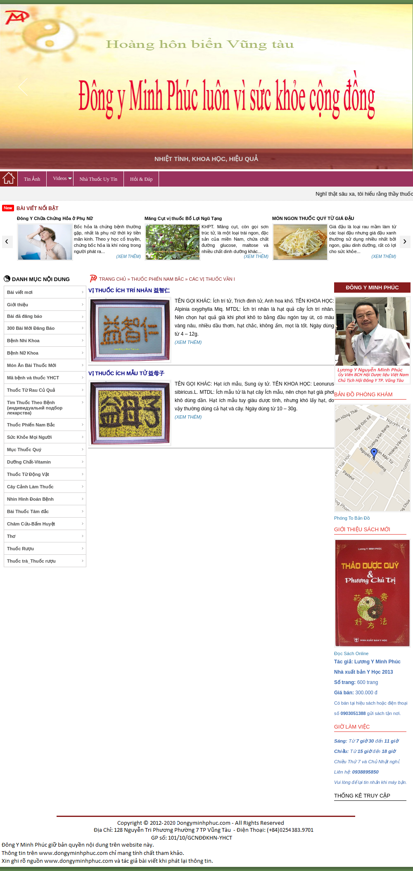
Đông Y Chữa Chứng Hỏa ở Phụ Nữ (55, 218)
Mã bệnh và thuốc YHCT (45, 377)
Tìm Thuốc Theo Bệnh (45, 407)
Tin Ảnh (32, 179)
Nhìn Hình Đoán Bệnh (45, 499)
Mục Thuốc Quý (45, 449)
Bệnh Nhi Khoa (45, 340)
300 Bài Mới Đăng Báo (45, 328)
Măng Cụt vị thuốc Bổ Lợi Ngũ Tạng (183, 218)
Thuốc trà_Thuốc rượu (45, 561)
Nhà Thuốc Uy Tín (99, 179)
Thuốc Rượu (45, 548)
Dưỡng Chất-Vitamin (45, 461)
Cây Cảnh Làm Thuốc (45, 486)
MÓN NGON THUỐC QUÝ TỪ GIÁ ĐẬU (313, 218)
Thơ (45, 536)
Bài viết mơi (45, 292)
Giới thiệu (45, 304)
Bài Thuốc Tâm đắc (45, 511)
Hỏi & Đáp (141, 179)
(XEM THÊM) (128, 256)
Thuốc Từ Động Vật (45, 474)
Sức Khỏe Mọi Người (45, 437)
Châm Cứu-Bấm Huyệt (45, 523)
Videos (62, 178)
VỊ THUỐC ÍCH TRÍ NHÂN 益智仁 (129, 290)
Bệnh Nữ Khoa (45, 352)
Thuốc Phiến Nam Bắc (45, 424)
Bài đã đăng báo (45, 316)
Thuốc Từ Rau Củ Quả (45, 390)
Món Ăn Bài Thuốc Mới (45, 365)
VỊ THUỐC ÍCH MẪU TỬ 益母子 (126, 373)
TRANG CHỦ (112, 279)
